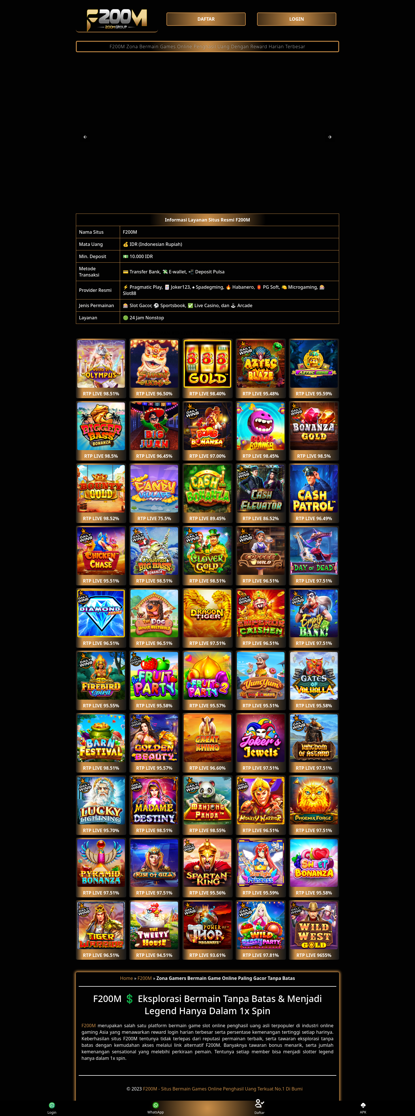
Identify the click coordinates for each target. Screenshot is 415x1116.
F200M (130, 232)
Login (50, 1108)
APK (363, 1108)
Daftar (259, 1108)
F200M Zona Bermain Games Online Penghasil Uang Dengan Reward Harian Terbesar (207, 46)
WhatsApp (155, 1108)
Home (126, 978)
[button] (85, 137)
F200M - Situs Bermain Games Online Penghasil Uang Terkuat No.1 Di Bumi (223, 1089)
